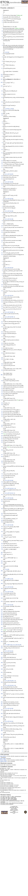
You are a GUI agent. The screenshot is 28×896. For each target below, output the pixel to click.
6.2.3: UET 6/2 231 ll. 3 (10, 493)
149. (2, 697)
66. (2, 449)
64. (2, 442)
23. (2, 185)
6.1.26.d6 (11, 108)
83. (2, 504)
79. (2, 489)
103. (2, 561)
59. (2, 433)
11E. (2, 85)
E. (2, 39)
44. (2, 391)
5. (2, 22)
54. (2, 416)
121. (2, 617)
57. (2, 426)
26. (2, 333)
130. (2, 638)
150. (2, 702)
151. (2, 703)
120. (2, 616)
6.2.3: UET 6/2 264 (9, 480)
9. (2, 61)
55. (2, 420)
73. (2, 473)
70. (2, 462)
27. (2, 336)
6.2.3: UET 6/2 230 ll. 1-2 (10, 680)
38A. (2, 374)
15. (2, 101)
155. (2, 716)
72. (2, 470)
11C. (2, 79)
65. (2, 446)
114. (2, 601)
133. (2, 647)
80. (2, 494)
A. (2, 28)
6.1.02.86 (7, 108)
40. (2, 385)
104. (2, 562)
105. (2, 566)
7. (2, 53)
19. (2, 115)
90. (2, 526)
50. (2, 409)
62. (2, 438)
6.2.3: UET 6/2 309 (9, 604)
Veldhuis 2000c (3, 761)
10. (2, 64)
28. (2, 340)
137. (2, 659)
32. (2, 349)
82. (2, 501)
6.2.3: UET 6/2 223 (9, 587)
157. (2, 725)
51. (2, 411)
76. (2, 481)
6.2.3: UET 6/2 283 (9, 181)
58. (2, 431)
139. (2, 665)
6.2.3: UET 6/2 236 (9, 211)
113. (2, 598)
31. (2, 348)
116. (2, 609)
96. (2, 543)
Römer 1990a (3, 759)
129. (2, 634)
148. (2, 693)
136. (2, 657)
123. (2, 621)
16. (2, 105)
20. (2, 177)
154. (2, 713)
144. (2, 682)
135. (2, 654)
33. (2, 353)
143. (2, 677)
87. (2, 518)
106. (2, 570)
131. (2, 641)
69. (2, 461)
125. (2, 624)
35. (2, 359)
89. (2, 521)
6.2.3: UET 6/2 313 (9, 721)
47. (2, 399)
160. (2, 734)
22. (2, 183)
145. (2, 686)
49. (2, 404)
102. (2, 557)
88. (2, 520)
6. (2, 45)
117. (2, 611)
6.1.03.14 (7, 52)
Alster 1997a (3, 756)
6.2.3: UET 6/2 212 (9, 267)
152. (2, 705)
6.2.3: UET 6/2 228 (9, 525)
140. (2, 669)
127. (2, 629)
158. (2, 729)
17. (2, 110)
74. (2, 475)
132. (2, 646)
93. (2, 535)
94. (2, 536)
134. (2, 652)
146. (2, 688)
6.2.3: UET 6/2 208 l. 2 (9, 316)
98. (2, 547)
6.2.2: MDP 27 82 (8, 644)
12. (2, 90)
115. (2, 606)
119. (2, 614)
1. (2, 15)
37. (2, 365)
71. (2, 466)
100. (2, 552)
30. (2, 344)
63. (2, 440)
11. (2, 68)
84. (2, 508)
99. (2, 549)
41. (2, 387)
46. (2, 395)
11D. (2, 82)
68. (2, 456)
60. (2, 435)
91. (2, 528)
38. (2, 370)
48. (2, 403)
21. (2, 178)
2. (2, 16)
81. (2, 499)
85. (2, 513)
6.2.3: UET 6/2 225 (9, 498)
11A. (2, 74)
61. (2, 437)
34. (2, 357)
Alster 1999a (3, 758)
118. (2, 613)
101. (2, 554)
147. (2, 690)
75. (2, 477)
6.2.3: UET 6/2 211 (9, 295)
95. (2, 540)
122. (2, 619)
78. (2, 485)
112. (2, 594)
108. (2, 580)
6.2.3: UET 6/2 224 (17, 644)
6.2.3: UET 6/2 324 (9, 591)
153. (2, 709)
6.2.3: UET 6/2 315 (9, 198)
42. (2, 388)
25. (2, 331)
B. (2, 31)
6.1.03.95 (7, 569)
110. (2, 588)
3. (2, 18)
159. (2, 730)
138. (2, 662)
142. (2, 675)
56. (2, 425)
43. (2, 390)
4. (2, 20)
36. (2, 363)
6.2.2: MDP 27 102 (9, 578)
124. (2, 622)
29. (2, 343)
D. (2, 36)
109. (2, 583)
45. (2, 393)
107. (2, 574)
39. (2, 380)
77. (2, 483)
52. (2, 412)
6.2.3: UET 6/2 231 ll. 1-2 (10, 488)
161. (2, 737)
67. (2, 454)
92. (2, 531)
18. (2, 113)
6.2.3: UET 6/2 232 (9, 708)
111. (2, 593)
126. (2, 627)
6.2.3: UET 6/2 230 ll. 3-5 (10, 685)
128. (2, 631)
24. (2, 188)
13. (2, 94)
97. (2, 545)
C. (2, 34)
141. (2, 672)
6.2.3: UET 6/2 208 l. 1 (9, 312)
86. (2, 515)
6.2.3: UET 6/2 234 (9, 219)
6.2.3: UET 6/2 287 (9, 174)
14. (2, 97)
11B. (2, 76)
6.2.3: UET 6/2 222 (9, 651)
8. (2, 56)
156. (2, 722)
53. (2, 414)
